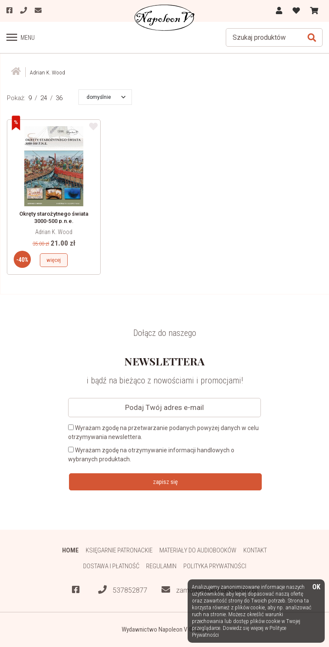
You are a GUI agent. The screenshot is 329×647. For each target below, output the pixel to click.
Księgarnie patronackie (119, 550)
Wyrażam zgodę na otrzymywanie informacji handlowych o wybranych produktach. (151, 455)
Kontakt (255, 550)
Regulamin (161, 566)
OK (316, 587)
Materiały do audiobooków (197, 550)
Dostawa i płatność (111, 566)
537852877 (122, 589)
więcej (54, 260)
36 (59, 98)
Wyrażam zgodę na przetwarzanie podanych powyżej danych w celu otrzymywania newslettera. (163, 432)
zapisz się (165, 482)
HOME (70, 550)
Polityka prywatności (214, 566)
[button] (106, 97)
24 (43, 98)
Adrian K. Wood (53, 232)
